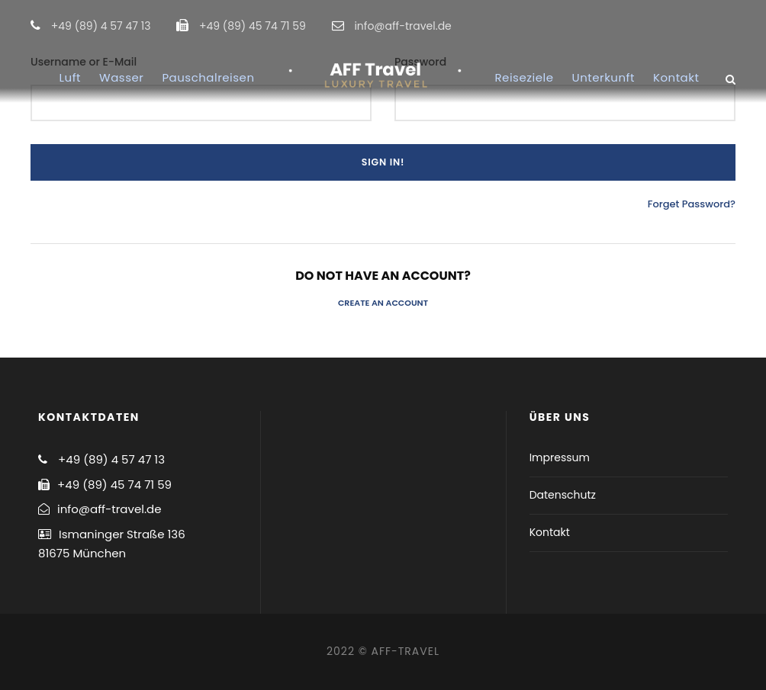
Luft (70, 77)
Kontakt (676, 77)
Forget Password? (691, 204)
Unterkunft (603, 77)
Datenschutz (562, 494)
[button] (733, 21)
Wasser (121, 77)
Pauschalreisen (208, 77)
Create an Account (383, 303)
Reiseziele (524, 77)
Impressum (559, 457)
